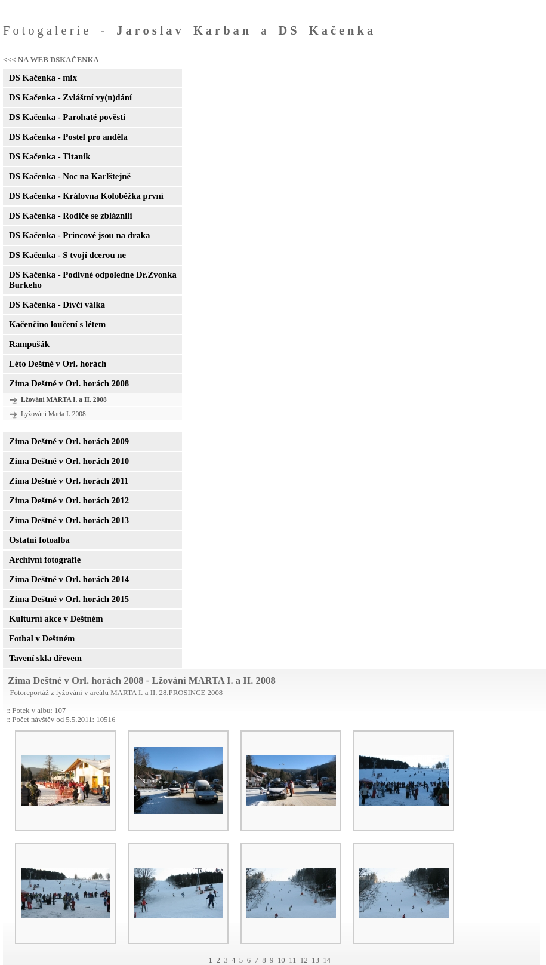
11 (292, 960)
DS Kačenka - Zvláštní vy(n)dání (70, 97)
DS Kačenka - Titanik (49, 156)
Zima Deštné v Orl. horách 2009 (69, 441)
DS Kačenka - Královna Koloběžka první (86, 196)
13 (315, 960)
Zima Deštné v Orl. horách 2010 (69, 461)
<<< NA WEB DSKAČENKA (51, 60)
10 (281, 960)
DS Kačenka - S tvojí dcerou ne (67, 255)
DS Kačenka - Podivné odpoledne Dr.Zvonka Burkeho (93, 280)
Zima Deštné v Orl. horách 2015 (69, 599)
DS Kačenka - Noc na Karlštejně (70, 176)
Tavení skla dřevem (45, 658)
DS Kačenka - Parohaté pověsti (67, 117)
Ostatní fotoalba (39, 540)
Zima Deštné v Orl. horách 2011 (68, 480)
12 (304, 960)
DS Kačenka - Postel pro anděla (68, 137)
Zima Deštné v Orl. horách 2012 (69, 500)
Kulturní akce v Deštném (56, 618)
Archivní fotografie (45, 559)
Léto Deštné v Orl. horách (57, 363)
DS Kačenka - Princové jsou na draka (79, 235)
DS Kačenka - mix (43, 77)
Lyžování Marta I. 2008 (53, 413)
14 (327, 960)
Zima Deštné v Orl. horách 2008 (69, 383)
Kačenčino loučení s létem (57, 324)
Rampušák (29, 344)
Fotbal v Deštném (42, 638)
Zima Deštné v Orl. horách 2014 (69, 579)
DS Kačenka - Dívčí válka (57, 304)
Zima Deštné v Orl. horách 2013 (69, 520)
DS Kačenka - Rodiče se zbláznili (70, 215)
